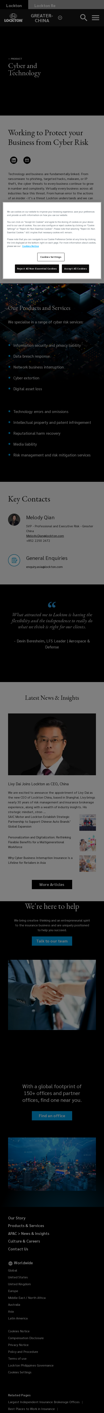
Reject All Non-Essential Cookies (37, 268)
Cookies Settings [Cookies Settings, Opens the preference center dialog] (50, 256)
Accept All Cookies (75, 268)
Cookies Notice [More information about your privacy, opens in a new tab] (30, 246)
